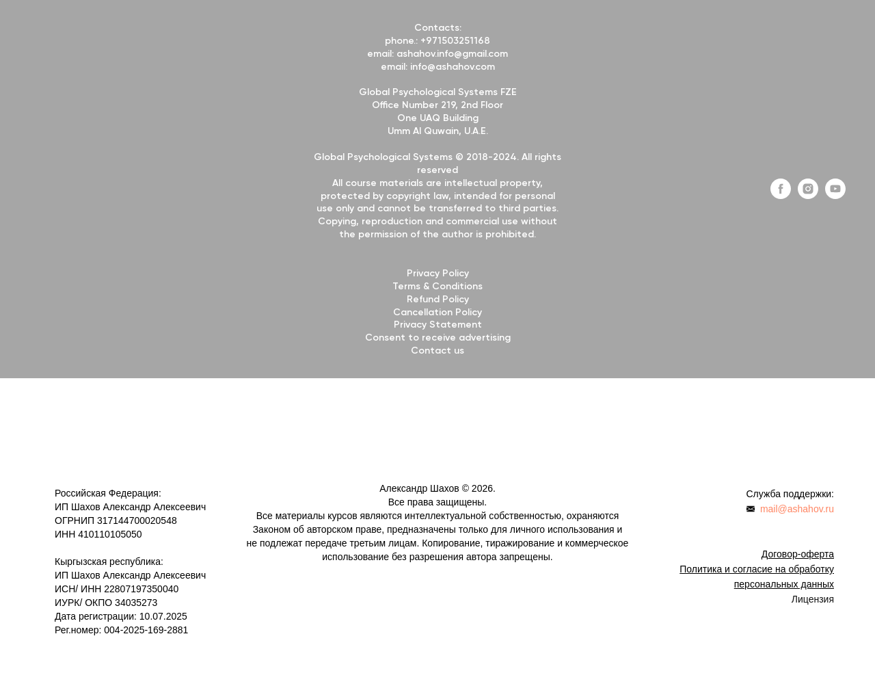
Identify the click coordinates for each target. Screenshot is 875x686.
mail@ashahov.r (794, 508)
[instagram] (808, 195)
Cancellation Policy (437, 312)
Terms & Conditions (437, 286)
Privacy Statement (438, 325)
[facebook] (780, 195)
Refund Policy (438, 299)
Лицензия (813, 599)
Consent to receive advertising (438, 338)
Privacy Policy (438, 273)
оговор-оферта (801, 554)
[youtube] (835, 195)
